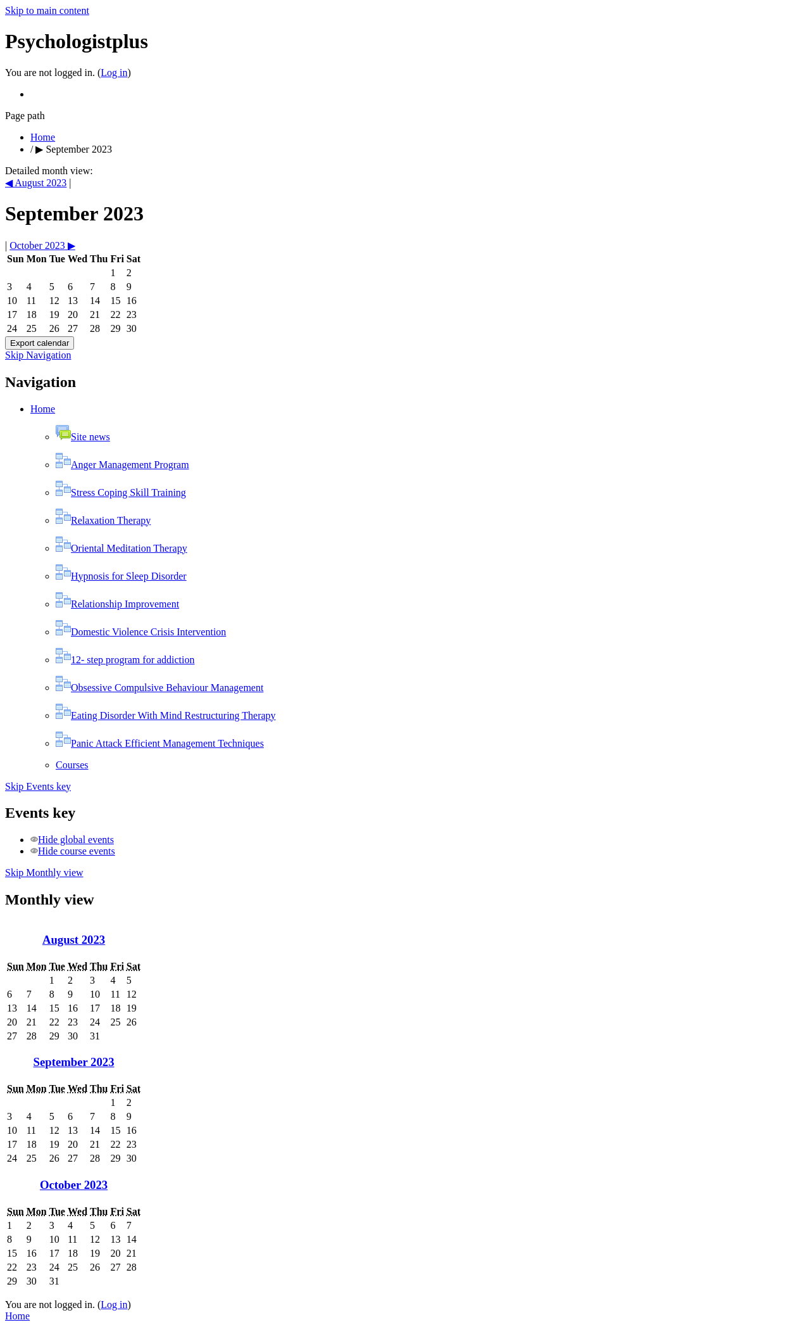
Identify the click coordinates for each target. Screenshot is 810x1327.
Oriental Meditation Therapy (121, 548)
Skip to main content (47, 10)
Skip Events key (38, 786)
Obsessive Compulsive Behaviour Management (159, 687)
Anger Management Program (122, 464)
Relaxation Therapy (103, 520)
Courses (72, 764)
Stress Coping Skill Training (121, 492)
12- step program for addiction (125, 659)
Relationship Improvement (117, 604)
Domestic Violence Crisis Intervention (141, 631)
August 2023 (73, 939)
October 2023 (74, 1184)
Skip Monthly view (44, 872)
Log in (114, 72)
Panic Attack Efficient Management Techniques (160, 743)
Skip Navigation (38, 355)
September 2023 (78, 149)
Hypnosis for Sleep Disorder (121, 576)
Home (42, 137)
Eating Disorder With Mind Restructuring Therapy (166, 715)
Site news (83, 436)
